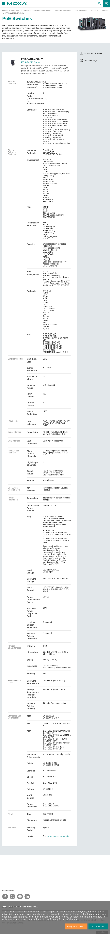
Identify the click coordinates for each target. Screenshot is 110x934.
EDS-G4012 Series (99, 11)
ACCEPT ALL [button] (98, 926)
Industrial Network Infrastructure (37, 11)
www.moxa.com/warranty (58, 836)
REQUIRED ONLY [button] (76, 926)
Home (5, 11)
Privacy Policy (58, 919)
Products (15, 11)
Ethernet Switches (63, 11)
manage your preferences (54, 917)
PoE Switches (81, 11)
